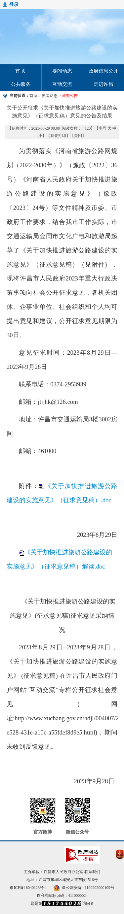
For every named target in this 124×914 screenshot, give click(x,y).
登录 (14, 4)
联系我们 (92, 871)
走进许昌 (103, 84)
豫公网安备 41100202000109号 (84, 887)
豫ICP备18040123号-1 (28, 887)
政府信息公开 (103, 71)
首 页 (20, 71)
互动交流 (62, 84)
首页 (33, 95)
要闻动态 (62, 71)
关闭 (78, 135)
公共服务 (21, 84)
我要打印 (58, 135)
